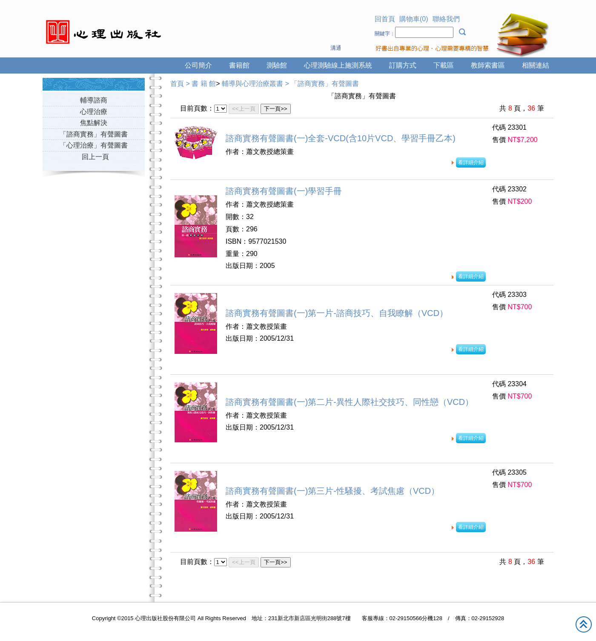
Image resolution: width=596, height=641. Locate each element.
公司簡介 (198, 65)
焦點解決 (93, 122)
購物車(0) (413, 19)
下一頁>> (275, 108)
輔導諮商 (93, 100)
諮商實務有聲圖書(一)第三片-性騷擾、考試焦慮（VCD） (332, 491)
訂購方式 (402, 65)
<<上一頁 (243, 108)
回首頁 (385, 19)
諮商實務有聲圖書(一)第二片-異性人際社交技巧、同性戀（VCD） (349, 402)
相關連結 (535, 65)
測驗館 (276, 65)
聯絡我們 (446, 19)
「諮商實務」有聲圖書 (94, 134)
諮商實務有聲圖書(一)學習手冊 (284, 191)
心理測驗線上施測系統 (338, 65)
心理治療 (93, 111)
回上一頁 (95, 156)
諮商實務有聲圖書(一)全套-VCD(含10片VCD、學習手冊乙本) (341, 138)
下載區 (443, 65)
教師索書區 (488, 65)
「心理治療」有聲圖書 (94, 145)
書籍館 (239, 65)
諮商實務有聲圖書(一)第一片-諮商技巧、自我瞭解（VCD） (337, 313)
